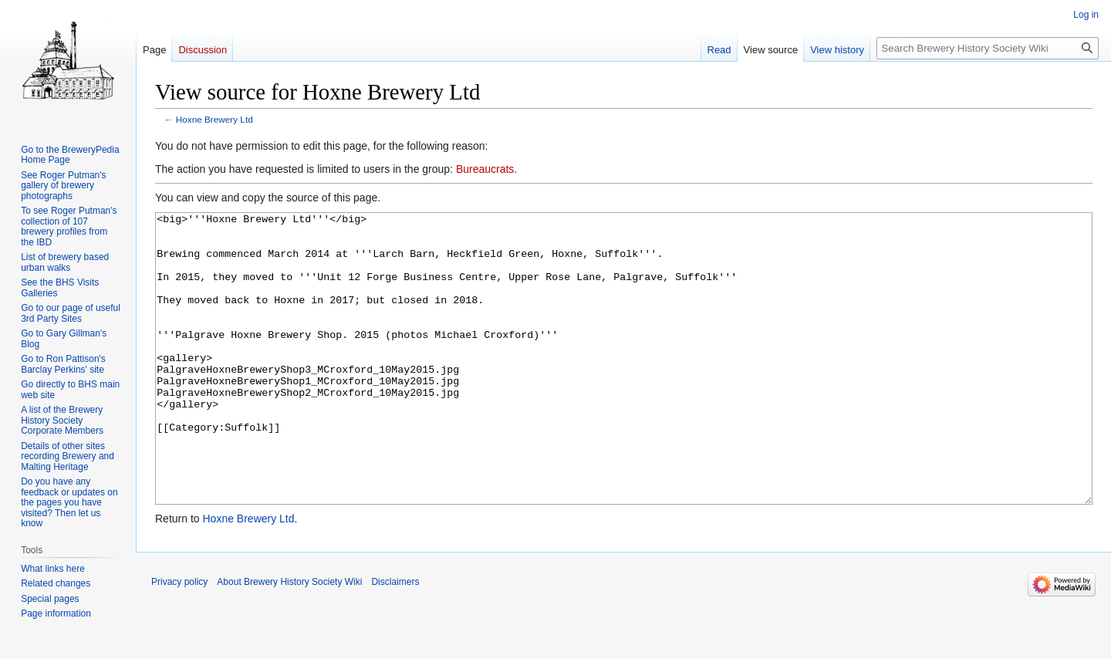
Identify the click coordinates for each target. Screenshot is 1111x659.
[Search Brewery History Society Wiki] (987, 48)
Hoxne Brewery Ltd (214, 119)
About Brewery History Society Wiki (289, 639)
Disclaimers (395, 639)
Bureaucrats (485, 169)
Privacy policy (179, 639)
